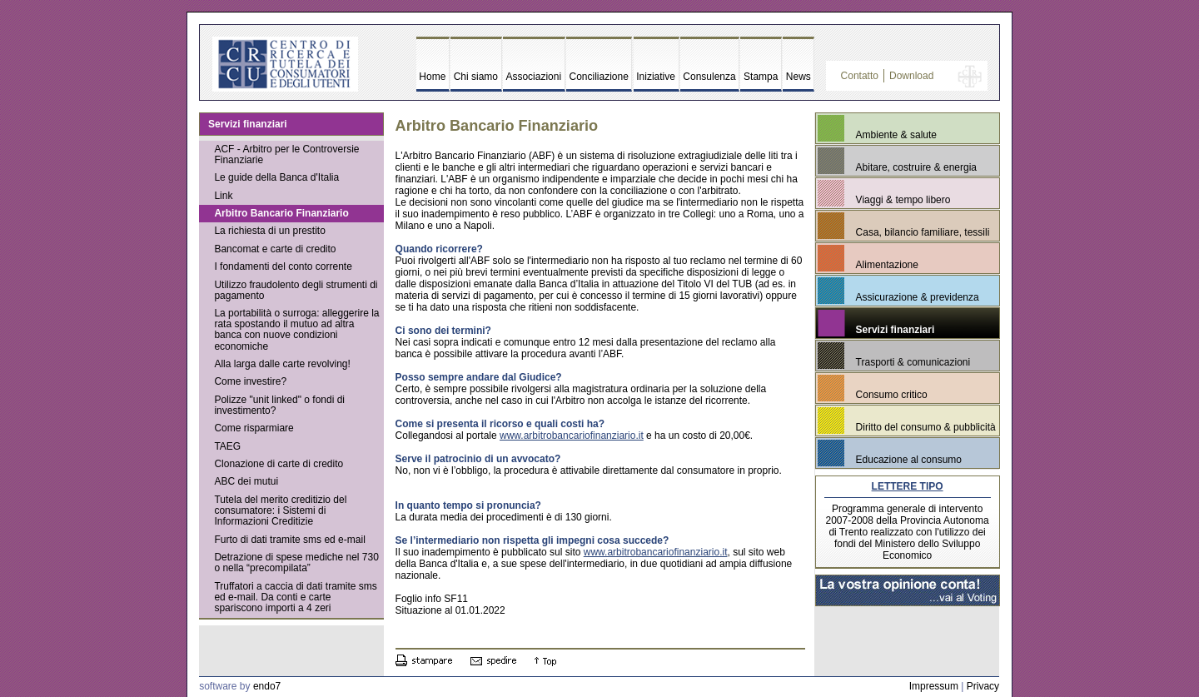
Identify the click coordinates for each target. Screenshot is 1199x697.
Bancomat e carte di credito (275, 249)
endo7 (267, 686)
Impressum (933, 686)
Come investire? (250, 381)
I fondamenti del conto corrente (282, 266)
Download (911, 76)
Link (223, 196)
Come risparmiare (253, 428)
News (798, 76)
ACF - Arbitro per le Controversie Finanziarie (286, 154)
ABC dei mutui (246, 481)
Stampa (761, 76)
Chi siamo (476, 76)
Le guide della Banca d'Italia (276, 177)
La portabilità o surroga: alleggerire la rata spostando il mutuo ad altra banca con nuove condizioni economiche (296, 329)
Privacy (983, 686)
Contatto (859, 76)
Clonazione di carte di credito (278, 464)
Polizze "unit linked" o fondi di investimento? (279, 405)
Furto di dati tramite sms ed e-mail (289, 539)
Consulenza (709, 76)
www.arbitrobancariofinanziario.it (572, 435)
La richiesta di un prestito (269, 230)
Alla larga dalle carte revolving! (282, 364)
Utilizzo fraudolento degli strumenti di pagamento (295, 290)
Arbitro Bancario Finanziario (281, 213)
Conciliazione (599, 76)
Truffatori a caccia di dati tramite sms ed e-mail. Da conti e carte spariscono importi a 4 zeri (295, 597)
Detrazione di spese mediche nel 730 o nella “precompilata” (296, 562)
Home (432, 76)
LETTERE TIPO (907, 486)
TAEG (227, 446)
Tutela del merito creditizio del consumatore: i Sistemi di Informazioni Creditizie (280, 510)
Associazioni (533, 76)
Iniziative (655, 76)
